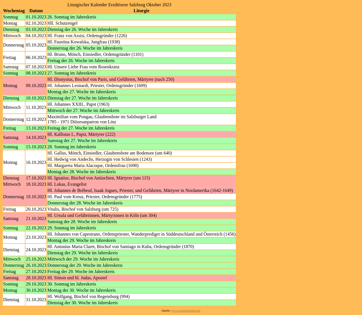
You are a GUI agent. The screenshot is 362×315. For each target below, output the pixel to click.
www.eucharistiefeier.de (186, 310)
